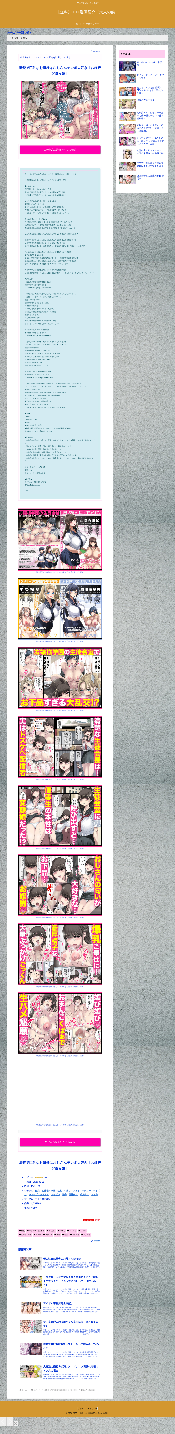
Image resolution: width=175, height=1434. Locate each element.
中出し (67, 1191)
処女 (37, 1191)
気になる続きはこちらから (60, 1142)
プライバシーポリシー (87, 1415)
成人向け (84, 1194)
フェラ (76, 1191)
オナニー (86, 1191)
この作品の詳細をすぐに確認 (60, 149)
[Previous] (3, 1428)
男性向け (73, 1194)
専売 (64, 1194)
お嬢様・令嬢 (48, 1191)
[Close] (15, 1430)
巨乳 (59, 1191)
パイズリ (71, 1231)
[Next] (10, 1428)
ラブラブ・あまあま (39, 1194)
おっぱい (55, 1194)
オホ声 (94, 1194)
